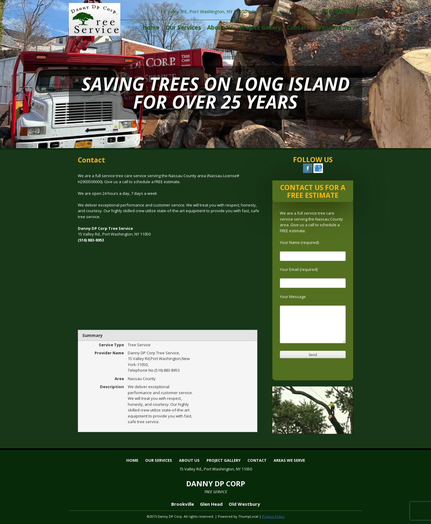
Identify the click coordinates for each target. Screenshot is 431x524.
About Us (220, 27)
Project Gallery (260, 27)
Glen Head (211, 504)
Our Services (183, 27)
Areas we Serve (337, 27)
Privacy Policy (273, 516)
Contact (298, 27)
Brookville (182, 504)
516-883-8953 (341, 11)
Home (151, 27)
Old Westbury (244, 504)
